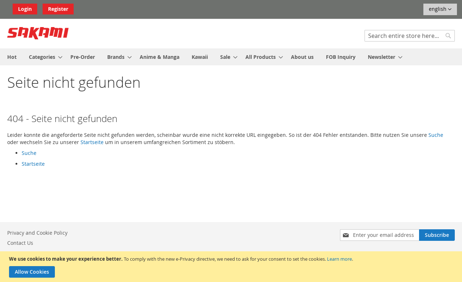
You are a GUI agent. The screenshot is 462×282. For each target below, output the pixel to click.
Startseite (92, 142)
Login (25, 8)
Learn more (339, 259)
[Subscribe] (437, 235)
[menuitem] (12, 56)
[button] (440, 9)
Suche (435, 134)
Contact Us (20, 242)
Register (58, 8)
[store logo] (38, 33)
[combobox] (410, 36)
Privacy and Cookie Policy (37, 232)
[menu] (231, 56)
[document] (232, 267)
